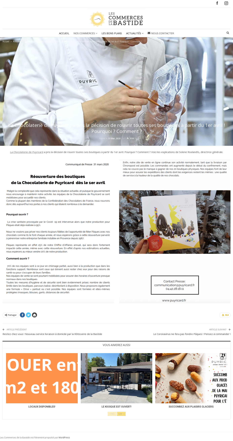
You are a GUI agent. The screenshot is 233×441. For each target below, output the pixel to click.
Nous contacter (162, 33)
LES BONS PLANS (112, 33)
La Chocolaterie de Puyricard (26, 152)
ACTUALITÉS (134, 33)
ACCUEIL (63, 33)
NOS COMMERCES (83, 33)
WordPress (64, 437)
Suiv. (121, 414)
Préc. (112, 414)
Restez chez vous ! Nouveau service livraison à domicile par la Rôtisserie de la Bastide (52, 334)
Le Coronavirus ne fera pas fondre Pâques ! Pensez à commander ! (191, 334)
